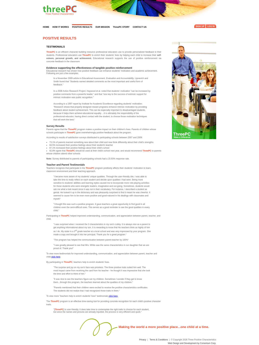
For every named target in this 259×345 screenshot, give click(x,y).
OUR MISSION (102, 27)
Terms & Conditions (158, 339)
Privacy (142, 339)
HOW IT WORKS (60, 27)
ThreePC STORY (121, 27)
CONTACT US (139, 27)
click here (55, 257)
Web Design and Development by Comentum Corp (192, 343)
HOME (46, 27)
